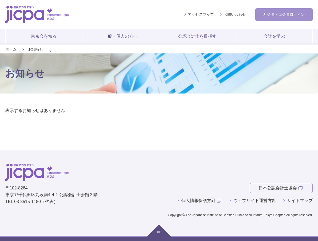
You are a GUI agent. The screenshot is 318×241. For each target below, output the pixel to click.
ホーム (11, 49)
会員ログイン (286, 14)
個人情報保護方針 (198, 200)
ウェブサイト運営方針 (254, 200)
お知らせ (35, 49)
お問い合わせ (235, 14)
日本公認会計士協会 (278, 188)
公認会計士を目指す (197, 36)
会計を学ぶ (274, 36)
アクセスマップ (201, 14)
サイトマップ (300, 200)
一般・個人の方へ (121, 36)
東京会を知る (44, 36)
